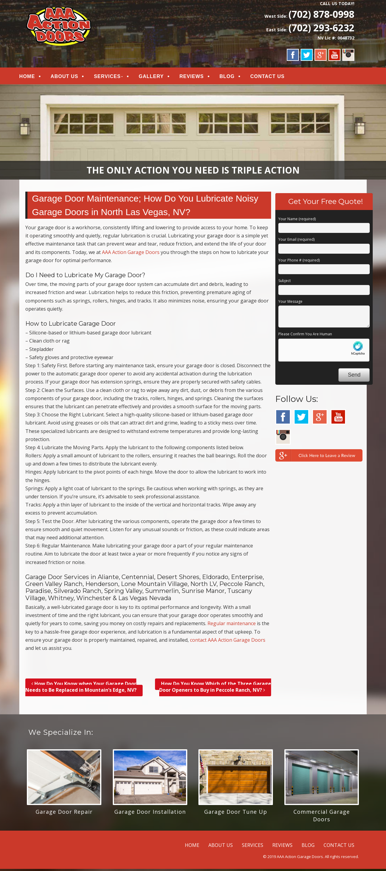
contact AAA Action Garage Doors (227, 642)
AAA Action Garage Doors (131, 254)
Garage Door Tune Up (235, 813)
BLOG (233, 77)
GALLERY (157, 77)
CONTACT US (274, 77)
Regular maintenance (231, 625)
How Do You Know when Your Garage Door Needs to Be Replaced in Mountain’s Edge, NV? (81, 688)
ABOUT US (71, 77)
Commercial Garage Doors (321, 817)
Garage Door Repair (64, 813)
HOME (34, 77)
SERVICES (114, 77)
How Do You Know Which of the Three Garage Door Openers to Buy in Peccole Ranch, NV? (215, 688)
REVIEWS (198, 77)
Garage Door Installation (150, 813)
